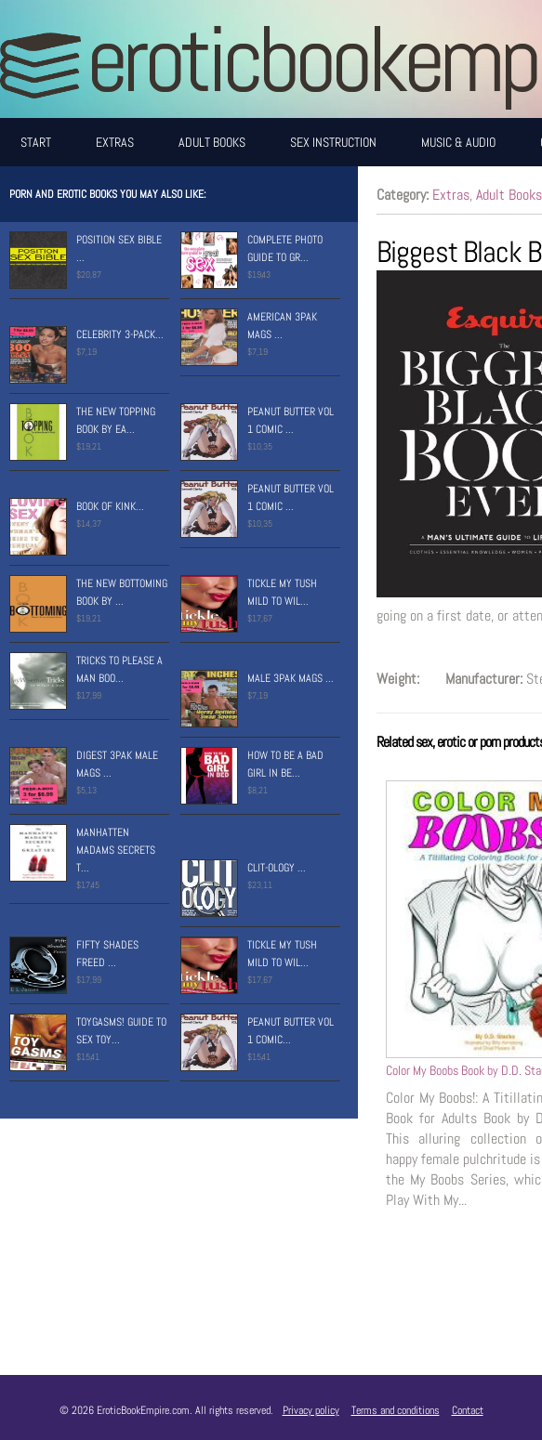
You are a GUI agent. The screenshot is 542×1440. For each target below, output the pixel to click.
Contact (467, 1410)
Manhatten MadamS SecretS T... (115, 850)
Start (35, 142)
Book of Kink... (110, 506)
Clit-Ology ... (276, 867)
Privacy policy (311, 1410)
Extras (115, 142)
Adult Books (211, 142)
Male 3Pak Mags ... (290, 678)
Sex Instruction (333, 142)
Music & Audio (458, 142)
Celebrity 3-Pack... (120, 334)
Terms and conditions (395, 1410)
